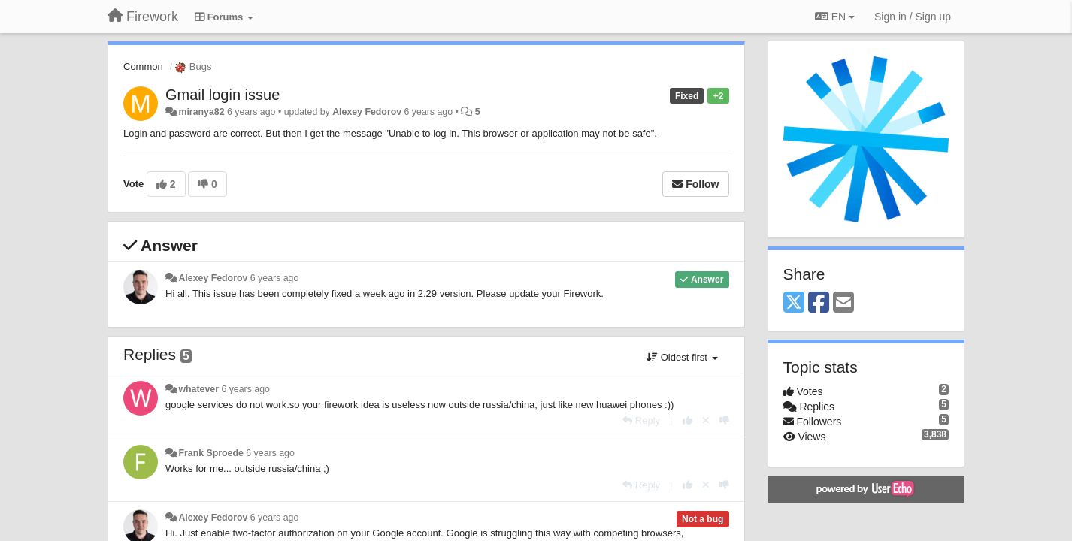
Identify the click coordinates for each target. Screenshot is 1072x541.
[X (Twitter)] (793, 303)
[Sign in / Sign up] (912, 16)
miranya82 (201, 112)
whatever (198, 389)
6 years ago (274, 278)
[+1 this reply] (687, 420)
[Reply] (641, 420)
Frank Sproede (210, 453)
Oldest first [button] (682, 357)
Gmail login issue (222, 94)
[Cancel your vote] (706, 420)
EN (835, 17)
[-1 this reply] (724, 420)
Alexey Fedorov (366, 112)
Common (143, 66)
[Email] (843, 303)
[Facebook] (818, 303)
